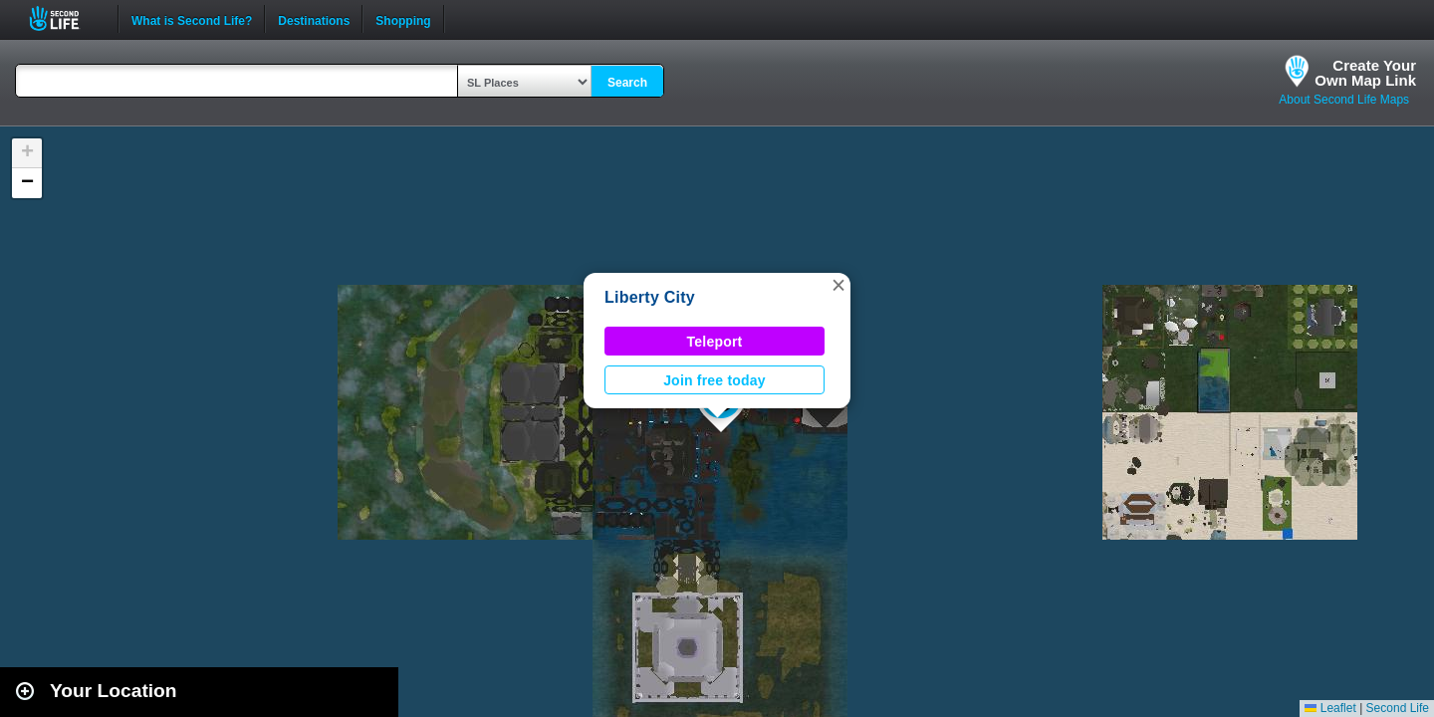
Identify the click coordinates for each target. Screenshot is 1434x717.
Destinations (314, 19)
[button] (838, 285)
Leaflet (1330, 708)
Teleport (715, 342)
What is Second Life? (191, 19)
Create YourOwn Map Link (1365, 73)
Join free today (714, 380)
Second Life (65, 18)
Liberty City (649, 297)
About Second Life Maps (1344, 100)
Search (627, 83)
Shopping (402, 19)
